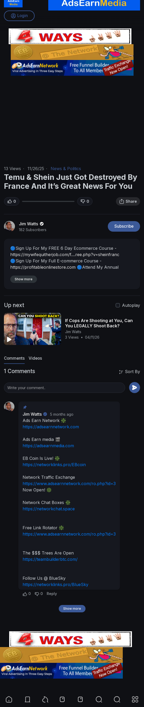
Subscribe (124, 226)
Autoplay (131, 305)
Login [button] (19, 15)
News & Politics (66, 168)
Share (128, 201)
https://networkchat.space (49, 508)
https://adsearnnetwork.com (51, 426)
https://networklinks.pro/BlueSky (55, 584)
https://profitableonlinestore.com (43, 267)
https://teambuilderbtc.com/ (50, 559)
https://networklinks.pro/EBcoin (54, 464)
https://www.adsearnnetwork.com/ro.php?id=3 (69, 483)
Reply (52, 593)
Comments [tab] (14, 358)
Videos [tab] (35, 358)
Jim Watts (32, 223)
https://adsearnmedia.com (48, 445)
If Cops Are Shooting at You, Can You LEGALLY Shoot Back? (99, 323)
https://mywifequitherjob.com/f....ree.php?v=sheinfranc (64, 254)
